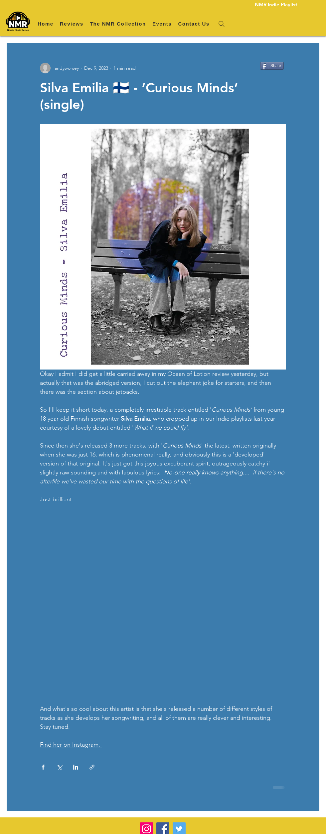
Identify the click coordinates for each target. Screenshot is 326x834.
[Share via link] (92, 767)
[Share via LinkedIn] (76, 767)
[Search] (222, 24)
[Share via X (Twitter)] (59, 767)
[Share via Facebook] (43, 767)
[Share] (272, 66)
